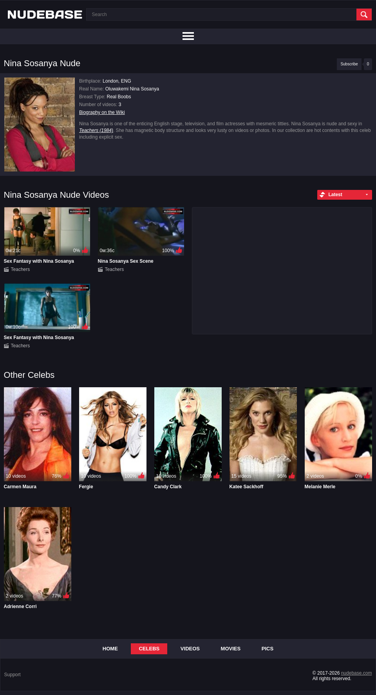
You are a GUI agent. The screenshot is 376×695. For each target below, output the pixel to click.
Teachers (20, 269)
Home (110, 649)
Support (12, 674)
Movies (231, 649)
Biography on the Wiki (102, 112)
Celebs (149, 649)
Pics (267, 649)
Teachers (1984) (96, 130)
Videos (190, 649)
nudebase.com (356, 673)
